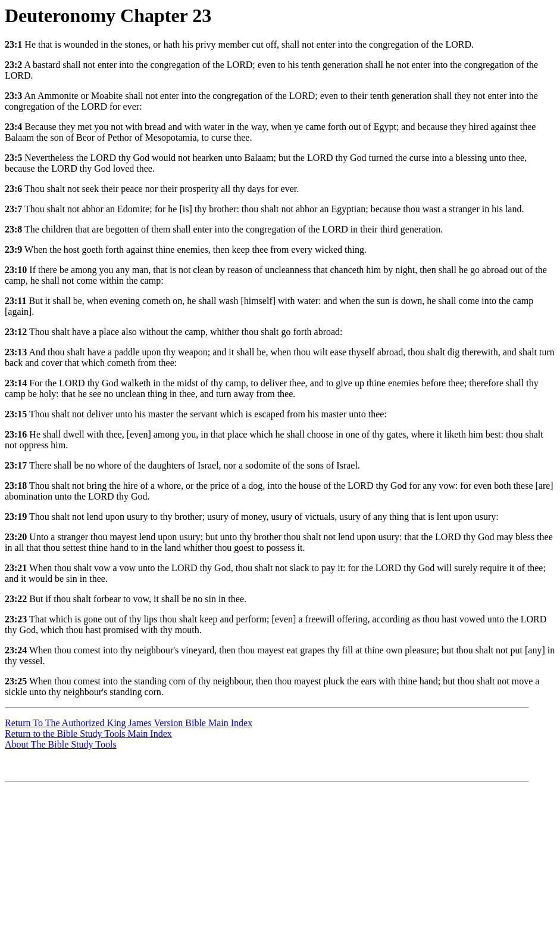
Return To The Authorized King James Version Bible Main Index (128, 723)
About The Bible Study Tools (61, 744)
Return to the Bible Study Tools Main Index (88, 733)
